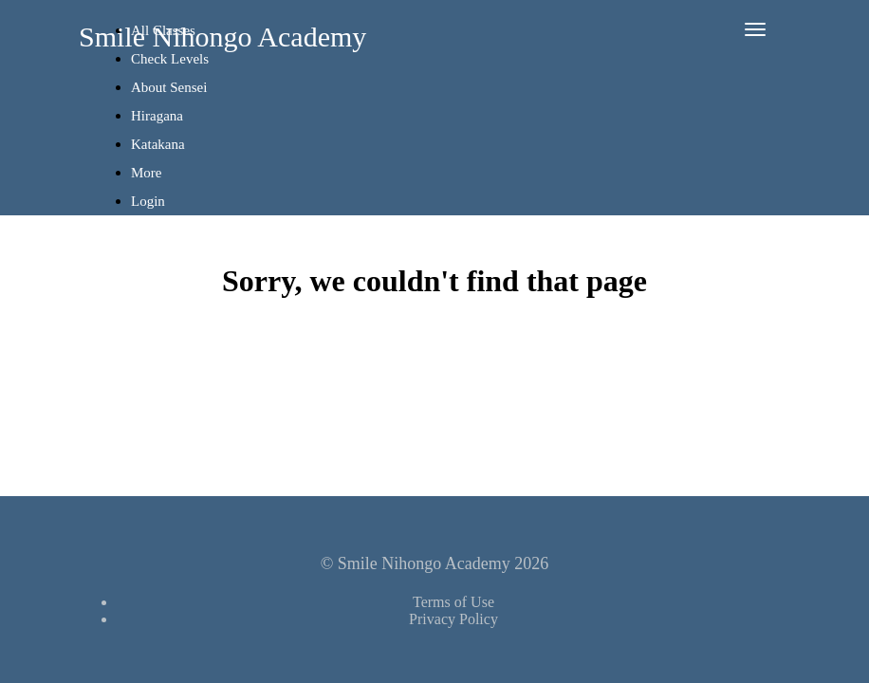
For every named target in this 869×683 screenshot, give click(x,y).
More (148, 172)
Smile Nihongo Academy (222, 36)
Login (148, 201)
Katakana (158, 144)
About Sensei (169, 87)
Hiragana (157, 115)
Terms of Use (453, 602)
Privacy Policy (453, 619)
